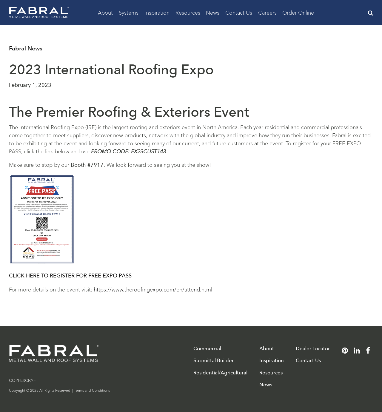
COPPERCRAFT (23, 380)
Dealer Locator (313, 348)
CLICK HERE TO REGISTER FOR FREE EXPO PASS (70, 275)
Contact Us (238, 12)
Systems (128, 12)
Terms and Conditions (92, 390)
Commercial (207, 348)
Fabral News (25, 48)
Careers (267, 12)
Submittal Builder (213, 360)
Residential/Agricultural (220, 373)
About (105, 12)
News (212, 12)
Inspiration (157, 12)
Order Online (298, 12)
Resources (187, 12)
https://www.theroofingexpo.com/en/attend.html (153, 289)
